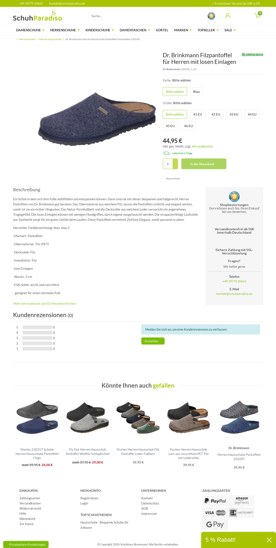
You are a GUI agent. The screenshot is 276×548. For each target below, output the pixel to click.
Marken (181, 30)
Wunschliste (171, 178)
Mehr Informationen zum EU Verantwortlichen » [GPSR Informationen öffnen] (45, 303)
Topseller (206, 30)
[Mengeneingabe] (168, 163)
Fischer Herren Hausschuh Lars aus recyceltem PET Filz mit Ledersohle (188, 453)
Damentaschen (133, 30)
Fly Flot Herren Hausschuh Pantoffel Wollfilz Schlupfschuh (87, 451)
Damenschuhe (28, 30)
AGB (144, 507)
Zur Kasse (26, 522)
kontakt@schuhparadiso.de (65, 3)
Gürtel (162, 30)
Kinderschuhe (98, 30)
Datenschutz (150, 502)
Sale (228, 30)
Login (84, 502)
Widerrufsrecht (30, 507)
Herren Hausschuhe (50, 39)
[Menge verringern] (175, 166)
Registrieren (89, 497)
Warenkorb (27, 517)
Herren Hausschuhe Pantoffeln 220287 (239, 457)
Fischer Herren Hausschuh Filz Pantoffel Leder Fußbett (138, 451)
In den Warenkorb (206, 164)
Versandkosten (202, 146)
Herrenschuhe (63, 30)
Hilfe (22, 512)
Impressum (149, 512)
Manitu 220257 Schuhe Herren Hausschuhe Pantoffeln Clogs (37, 453)
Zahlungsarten (29, 497)
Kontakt (147, 497)
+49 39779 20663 (29, 3)
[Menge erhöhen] (175, 161)
